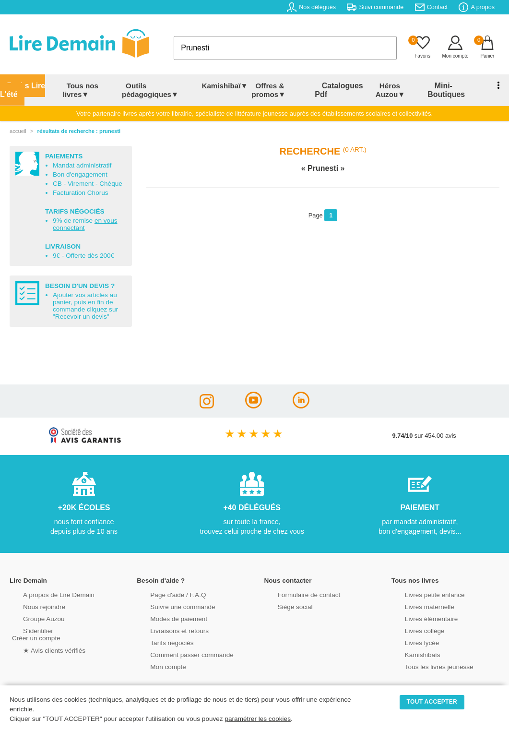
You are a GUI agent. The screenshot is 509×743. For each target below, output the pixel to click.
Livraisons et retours (166, 630)
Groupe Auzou (31, 618)
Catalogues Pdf (343, 90)
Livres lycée (410, 642)
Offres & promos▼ (272, 90)
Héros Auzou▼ (392, 90)
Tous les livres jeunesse (426, 666)
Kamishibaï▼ (228, 86)
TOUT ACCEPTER (432, 701)
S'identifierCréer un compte (35, 633)
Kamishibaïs (410, 654)
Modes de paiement (166, 618)
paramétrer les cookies (258, 718)
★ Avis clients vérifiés (41, 649)
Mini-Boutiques (450, 90)
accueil (18, 131)
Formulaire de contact (296, 594)
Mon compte (156, 666)
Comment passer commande (178, 654)
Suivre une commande (170, 606)
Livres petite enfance (422, 594)
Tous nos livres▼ (76, 90)
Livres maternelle (417, 606)
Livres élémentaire (419, 618)
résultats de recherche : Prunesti (78, 131)
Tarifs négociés (159, 642)
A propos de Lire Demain (46, 594)
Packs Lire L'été (20, 90)
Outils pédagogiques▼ (148, 90)
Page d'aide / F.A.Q (165, 594)
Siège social (283, 606)
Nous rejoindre (32, 606)
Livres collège (412, 630)
